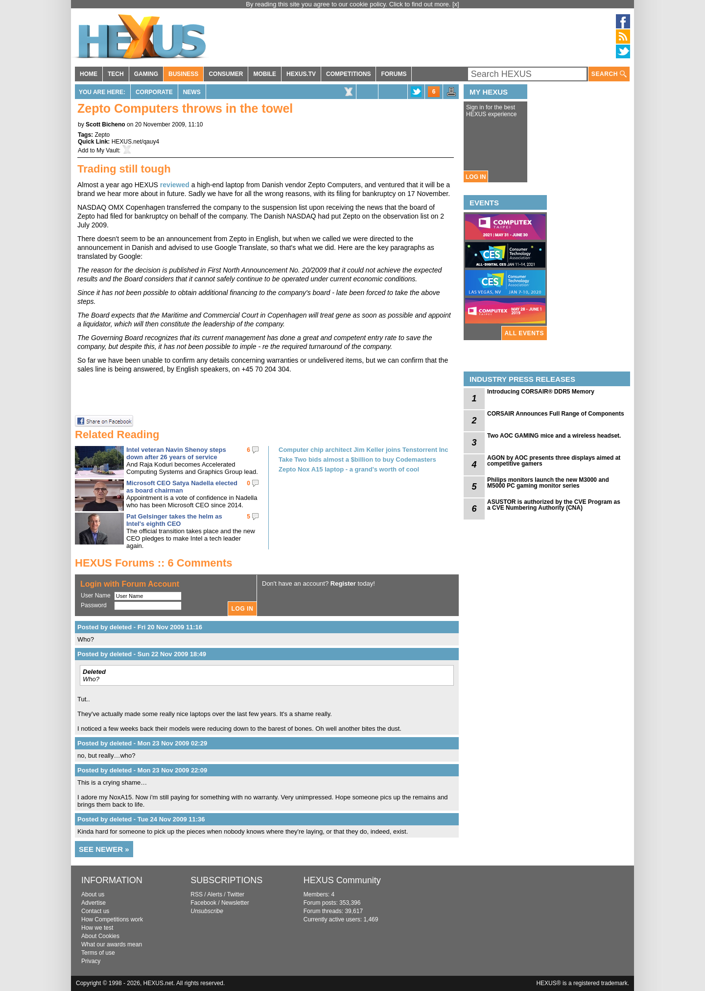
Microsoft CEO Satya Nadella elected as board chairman (181, 486)
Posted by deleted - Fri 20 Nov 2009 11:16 (139, 627)
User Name (96, 595)
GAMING (146, 74)
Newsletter (235, 902)
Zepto (102, 134)
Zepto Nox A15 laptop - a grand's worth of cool (349, 469)
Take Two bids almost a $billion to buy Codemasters (357, 459)
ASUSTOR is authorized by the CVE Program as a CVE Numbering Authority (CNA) (553, 505)
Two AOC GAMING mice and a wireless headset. (554, 436)
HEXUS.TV (301, 74)
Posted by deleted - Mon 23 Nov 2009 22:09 (142, 770)
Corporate (154, 92)
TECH (116, 74)
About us (92, 894)
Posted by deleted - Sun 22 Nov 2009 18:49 (141, 654)
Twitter (235, 894)
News (192, 92)
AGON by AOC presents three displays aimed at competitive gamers (553, 461)
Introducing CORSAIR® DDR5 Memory (540, 392)
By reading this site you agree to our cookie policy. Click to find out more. (349, 4)
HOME (88, 74)
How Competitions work (112, 919)
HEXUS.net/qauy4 (135, 141)
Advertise (93, 902)
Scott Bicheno (105, 124)
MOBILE (264, 74)
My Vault (107, 150)
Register (343, 583)
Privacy (90, 961)
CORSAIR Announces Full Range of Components (555, 414)
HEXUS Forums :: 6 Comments (154, 563)
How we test (97, 927)
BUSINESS (183, 74)
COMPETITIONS (348, 74)
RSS (196, 894)
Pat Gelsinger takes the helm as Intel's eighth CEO (174, 520)
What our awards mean (111, 944)
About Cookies (100, 936)
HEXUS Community (342, 880)
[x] (455, 4)
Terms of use (98, 952)
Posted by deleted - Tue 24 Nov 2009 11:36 (141, 819)
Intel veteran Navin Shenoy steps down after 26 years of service (176, 453)
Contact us (95, 911)
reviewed (174, 185)
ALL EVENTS (524, 333)
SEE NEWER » (104, 849)
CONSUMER (226, 74)
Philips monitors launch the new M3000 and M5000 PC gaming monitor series (548, 483)
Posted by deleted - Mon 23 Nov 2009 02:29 (142, 743)
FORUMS (393, 74)
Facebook (203, 902)
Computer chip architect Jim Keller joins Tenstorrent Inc (363, 449)
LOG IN (476, 176)
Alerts (214, 894)
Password (94, 605)
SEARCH (609, 74)
